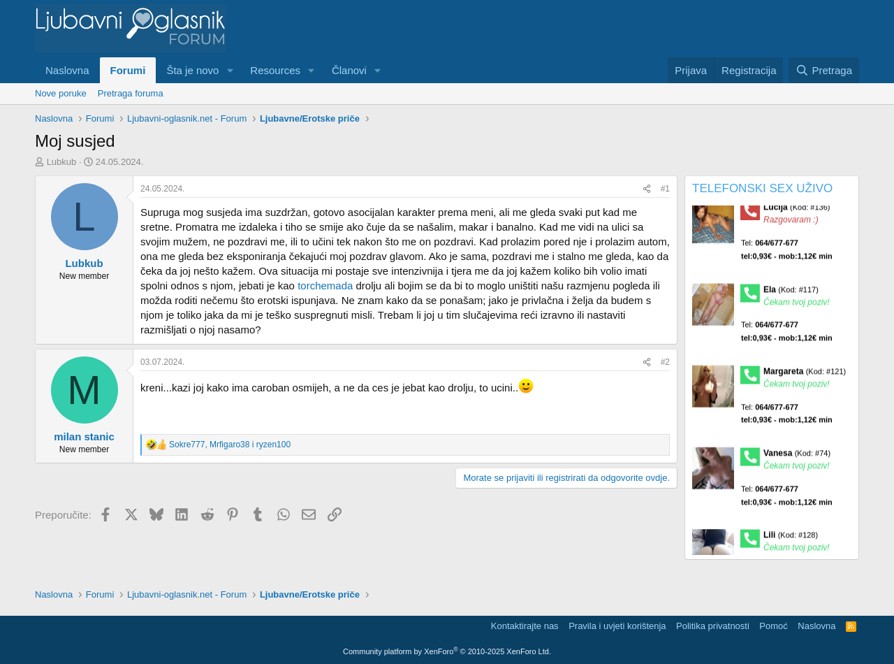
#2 (665, 362)
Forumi (128, 70)
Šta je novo (192, 70)
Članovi (349, 70)
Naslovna (67, 70)
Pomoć (773, 626)
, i (230, 444)
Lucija (796, 212)
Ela (791, 293)
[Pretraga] (824, 70)
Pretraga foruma (130, 93)
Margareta (804, 375)
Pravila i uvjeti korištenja (617, 626)
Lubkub (62, 162)
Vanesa (796, 457)
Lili (790, 539)
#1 (665, 189)
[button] (230, 70)
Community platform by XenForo (447, 651)
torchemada (325, 285)
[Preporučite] (647, 189)
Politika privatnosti (712, 626)
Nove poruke (61, 93)
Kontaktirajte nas (525, 626)
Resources (275, 70)
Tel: (787, 253)
